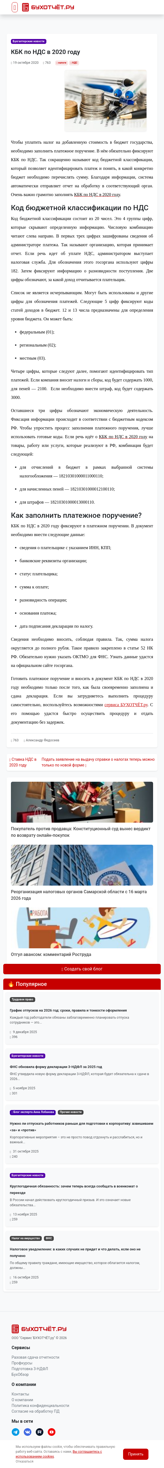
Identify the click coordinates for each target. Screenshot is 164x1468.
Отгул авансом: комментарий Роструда (51, 954)
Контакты (20, 1394)
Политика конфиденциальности (40, 1405)
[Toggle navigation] (15, 7)
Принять (135, 1454)
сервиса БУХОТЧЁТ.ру (126, 704)
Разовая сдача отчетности (35, 1357)
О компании (22, 1400)
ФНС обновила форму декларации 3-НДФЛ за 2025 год (56, 1067)
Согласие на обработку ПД (35, 1411)
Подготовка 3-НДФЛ (30, 1369)
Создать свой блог (82, 968)
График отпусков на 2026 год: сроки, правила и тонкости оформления (68, 1010)
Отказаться (25, 1461)
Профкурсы (22, 1363)
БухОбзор (20, 1374)
